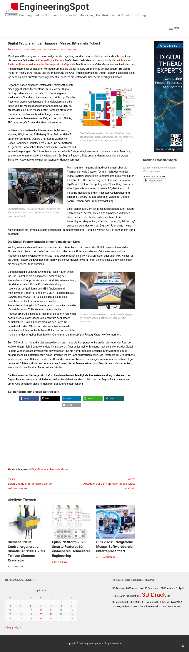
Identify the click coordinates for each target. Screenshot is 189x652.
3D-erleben (174, 606)
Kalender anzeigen (154, 176)
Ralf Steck (15, 49)
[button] (29, 398)
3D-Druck (154, 594)
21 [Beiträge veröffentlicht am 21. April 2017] (51, 614)
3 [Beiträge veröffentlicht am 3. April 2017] (10, 606)
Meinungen (51, 49)
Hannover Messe (58, 469)
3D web (163, 606)
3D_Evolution (148, 602)
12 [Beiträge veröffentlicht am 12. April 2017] (31, 610)
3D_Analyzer (123, 606)
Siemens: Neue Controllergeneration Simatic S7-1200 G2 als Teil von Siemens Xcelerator (26, 551)
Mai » (18, 627)
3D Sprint (131, 596)
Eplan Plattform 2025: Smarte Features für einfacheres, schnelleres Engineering (71, 549)
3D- (114, 606)
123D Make (134, 602)
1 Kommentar (69, 49)
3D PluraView (168, 588)
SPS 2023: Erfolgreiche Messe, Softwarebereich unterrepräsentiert (115, 546)
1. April (180, 588)
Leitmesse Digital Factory (49, 60)
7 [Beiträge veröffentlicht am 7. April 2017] (51, 606)
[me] (139, 596)
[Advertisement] (71, 434)
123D (134, 606)
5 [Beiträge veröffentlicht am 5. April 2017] (30, 606)
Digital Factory (39, 469)
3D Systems (174, 602)
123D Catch (118, 596)
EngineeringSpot (54, 6)
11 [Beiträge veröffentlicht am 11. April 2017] (20, 610)
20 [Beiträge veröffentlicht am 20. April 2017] (41, 614)
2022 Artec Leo (134, 588)
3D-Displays (118, 588)
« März (9, 627)
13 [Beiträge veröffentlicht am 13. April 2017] (41, 610)
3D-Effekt (161, 602)
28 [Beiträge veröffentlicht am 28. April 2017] (51, 618)
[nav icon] (174, 28)
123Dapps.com (151, 588)
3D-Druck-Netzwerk (147, 606)
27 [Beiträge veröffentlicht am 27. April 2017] (41, 618)
